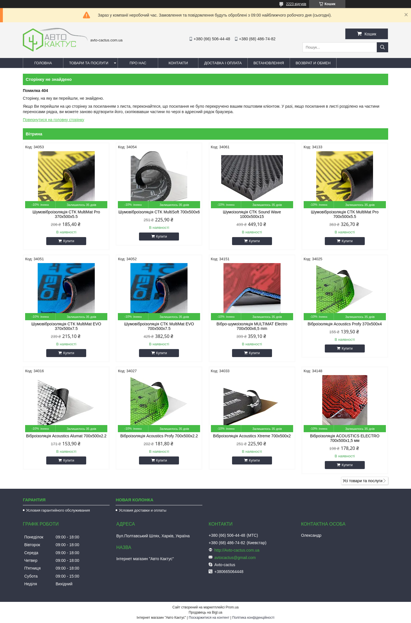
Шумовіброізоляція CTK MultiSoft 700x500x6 (159, 212)
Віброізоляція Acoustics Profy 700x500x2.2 (159, 436)
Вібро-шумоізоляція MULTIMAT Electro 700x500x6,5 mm (252, 326)
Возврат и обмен (313, 63)
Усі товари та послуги (362, 480)
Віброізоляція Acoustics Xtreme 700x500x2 (252, 436)
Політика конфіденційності (253, 618)
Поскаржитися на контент (209, 618)
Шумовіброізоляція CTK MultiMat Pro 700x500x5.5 (344, 214)
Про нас (138, 63)
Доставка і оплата (223, 63)
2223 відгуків (296, 4)
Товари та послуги (88, 63)
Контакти (178, 63)
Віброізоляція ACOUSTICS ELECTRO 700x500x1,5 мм (344, 438)
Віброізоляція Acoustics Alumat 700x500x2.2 (66, 436)
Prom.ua (232, 607)
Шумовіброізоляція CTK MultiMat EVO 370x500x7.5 (66, 326)
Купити (68, 241)
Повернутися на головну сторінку (53, 119)
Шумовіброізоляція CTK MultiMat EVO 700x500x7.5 (159, 326)
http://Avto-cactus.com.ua (236, 550)
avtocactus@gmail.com (235, 557)
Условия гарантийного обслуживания (58, 510)
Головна (43, 63)
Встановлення (268, 63)
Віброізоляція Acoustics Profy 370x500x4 (345, 324)
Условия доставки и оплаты (142, 510)
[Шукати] (382, 47)
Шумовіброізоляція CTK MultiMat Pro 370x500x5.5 (66, 214)
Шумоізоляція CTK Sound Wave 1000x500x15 (252, 214)
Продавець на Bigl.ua (205, 612)
